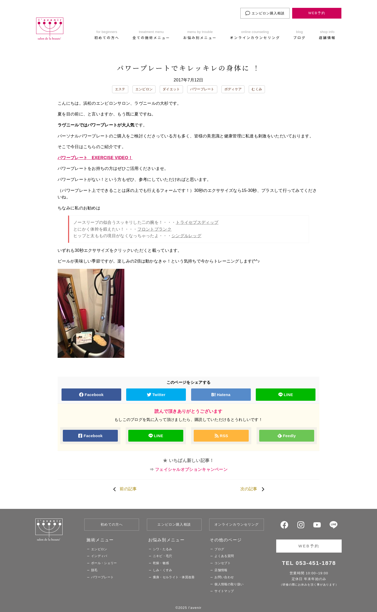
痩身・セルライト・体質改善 (174, 577)
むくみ (257, 89)
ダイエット (171, 89)
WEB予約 (316, 13)
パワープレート (202, 89)
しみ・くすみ (162, 570)
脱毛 (94, 570)
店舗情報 (220, 570)
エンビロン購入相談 (265, 13)
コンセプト (222, 563)
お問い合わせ (224, 577)
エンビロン (144, 89)
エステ (120, 89)
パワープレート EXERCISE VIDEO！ (95, 157)
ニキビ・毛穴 (162, 556)
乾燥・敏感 (161, 563)
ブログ (219, 549)
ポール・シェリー (104, 563)
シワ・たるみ (162, 549)
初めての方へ (112, 524)
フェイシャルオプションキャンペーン (191, 469)
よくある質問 (224, 556)
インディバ (99, 556)
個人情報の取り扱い (228, 584)
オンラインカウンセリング (236, 524)
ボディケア (233, 89)
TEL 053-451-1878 (309, 563)
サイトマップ (224, 591)
